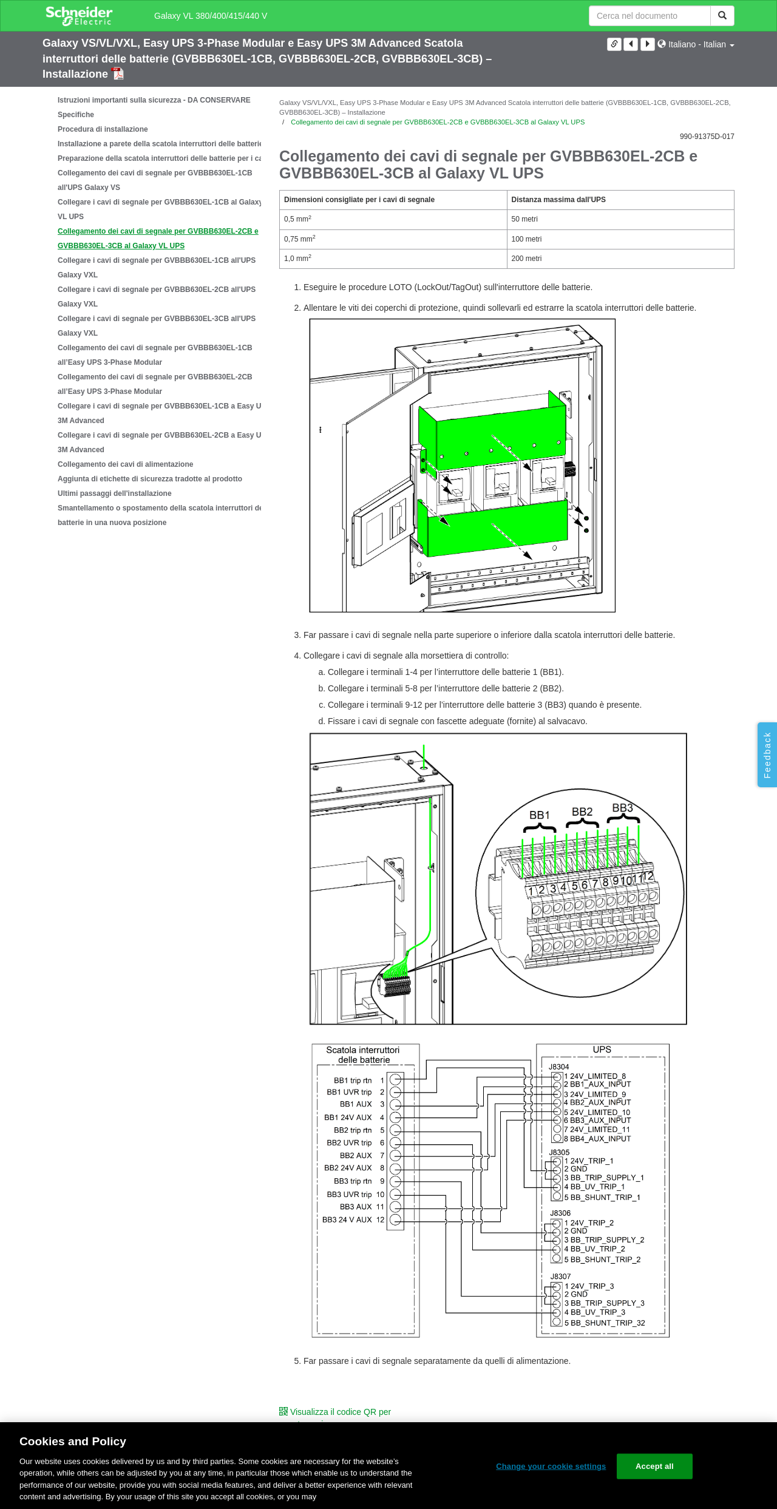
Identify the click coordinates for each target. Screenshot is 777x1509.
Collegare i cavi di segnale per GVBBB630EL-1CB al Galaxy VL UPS (160, 209)
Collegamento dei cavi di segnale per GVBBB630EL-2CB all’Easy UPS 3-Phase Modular (155, 384)
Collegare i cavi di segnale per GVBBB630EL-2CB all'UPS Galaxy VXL (157, 296)
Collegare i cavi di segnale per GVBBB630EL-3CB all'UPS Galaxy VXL (157, 325)
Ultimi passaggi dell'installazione (115, 493)
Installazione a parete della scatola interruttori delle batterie (160, 144)
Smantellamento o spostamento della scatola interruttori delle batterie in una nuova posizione (164, 515)
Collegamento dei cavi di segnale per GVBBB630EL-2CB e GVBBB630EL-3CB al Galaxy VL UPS (158, 238)
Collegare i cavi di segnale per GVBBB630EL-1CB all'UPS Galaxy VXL (157, 267)
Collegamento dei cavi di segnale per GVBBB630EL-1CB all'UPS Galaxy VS (155, 180)
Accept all (655, 1466)
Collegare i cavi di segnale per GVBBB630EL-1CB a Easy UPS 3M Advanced (164, 413)
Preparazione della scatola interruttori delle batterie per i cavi (163, 158)
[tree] (151, 311)
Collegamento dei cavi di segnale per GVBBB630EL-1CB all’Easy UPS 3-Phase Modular (155, 355)
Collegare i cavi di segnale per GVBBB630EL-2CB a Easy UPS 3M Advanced (164, 442)
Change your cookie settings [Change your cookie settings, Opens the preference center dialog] (551, 1466)
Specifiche (76, 114)
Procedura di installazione (103, 129)
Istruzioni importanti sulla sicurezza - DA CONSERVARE (154, 100)
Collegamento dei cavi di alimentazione (125, 464)
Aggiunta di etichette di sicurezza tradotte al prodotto (150, 479)
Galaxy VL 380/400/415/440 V (210, 16)
